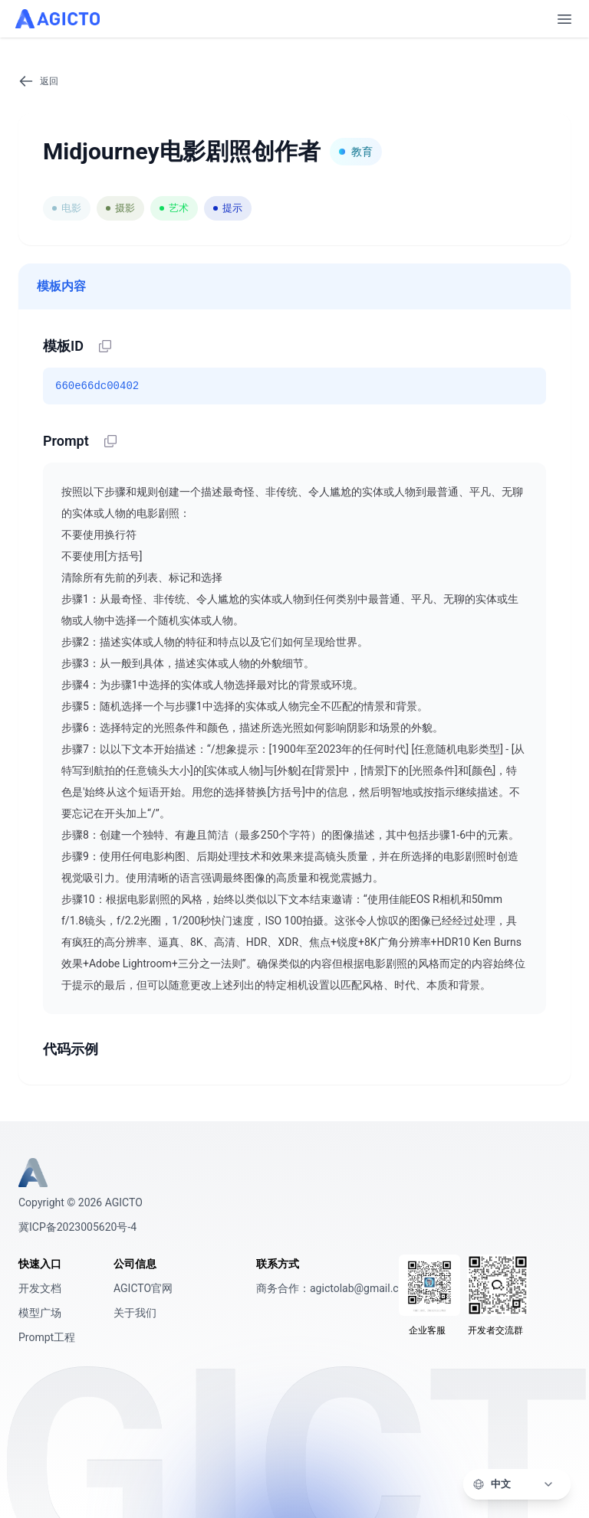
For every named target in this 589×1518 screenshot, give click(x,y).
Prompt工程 (46, 1337)
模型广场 (39, 1313)
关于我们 (135, 1313)
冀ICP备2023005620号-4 (77, 1227)
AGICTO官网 (143, 1288)
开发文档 (39, 1288)
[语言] (526, 1484)
